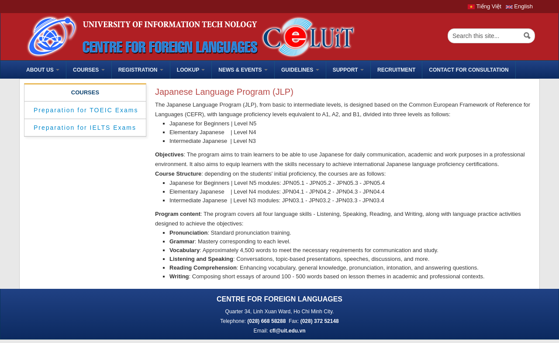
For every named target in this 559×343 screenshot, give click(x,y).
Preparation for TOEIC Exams (86, 110)
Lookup (191, 70)
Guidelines (300, 70)
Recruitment (396, 70)
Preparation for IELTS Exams (85, 127)
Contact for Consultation (468, 70)
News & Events (243, 70)
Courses (89, 70)
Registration (140, 70)
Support (348, 70)
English (519, 6)
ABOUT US (42, 70)
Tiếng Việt (484, 6)
